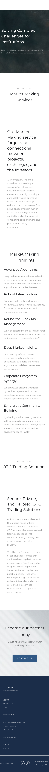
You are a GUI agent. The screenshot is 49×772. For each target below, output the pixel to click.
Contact (7, 745)
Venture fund (9, 737)
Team (5, 707)
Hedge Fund (8, 715)
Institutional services (14, 722)
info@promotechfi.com (11, 690)
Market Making (9, 726)
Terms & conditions (6, 763)
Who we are (8, 704)
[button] (45, 5)
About (6, 700)
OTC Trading (8, 730)
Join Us (6, 748)
